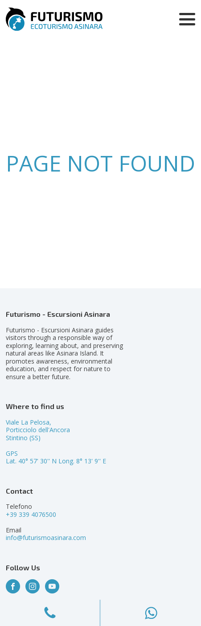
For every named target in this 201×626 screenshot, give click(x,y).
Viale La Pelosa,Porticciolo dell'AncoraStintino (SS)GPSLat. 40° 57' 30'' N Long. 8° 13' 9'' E (56, 441)
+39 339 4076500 (31, 514)
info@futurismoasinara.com (46, 537)
